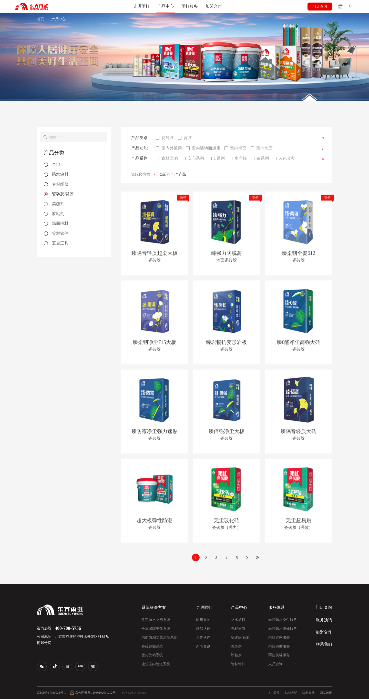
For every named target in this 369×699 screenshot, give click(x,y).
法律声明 (291, 693)
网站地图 (326, 693)
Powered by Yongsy (134, 692)
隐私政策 (308, 693)
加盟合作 (214, 6)
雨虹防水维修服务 (282, 629)
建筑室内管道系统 (155, 664)
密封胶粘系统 (152, 655)
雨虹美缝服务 (279, 655)
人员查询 (275, 664)
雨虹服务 (189, 6)
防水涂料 (238, 620)
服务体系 (276, 607)
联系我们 (324, 644)
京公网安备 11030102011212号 (93, 692)
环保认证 (203, 629)
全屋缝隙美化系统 (155, 629)
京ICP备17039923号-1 (51, 692)
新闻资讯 (203, 646)
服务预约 (324, 620)
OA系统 (274, 693)
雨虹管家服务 (279, 637)
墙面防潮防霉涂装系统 (159, 637)
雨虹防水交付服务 (282, 620)
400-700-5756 (68, 628)
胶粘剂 (236, 655)
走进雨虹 (141, 6)
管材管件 (238, 664)
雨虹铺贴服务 (279, 646)
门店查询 (320, 6)
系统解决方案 (153, 607)
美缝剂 (236, 646)
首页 (40, 19)
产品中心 (165, 6)
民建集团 (203, 620)
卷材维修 (238, 629)
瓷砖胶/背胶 (240, 637)
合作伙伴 (203, 637)
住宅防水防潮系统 (155, 620)
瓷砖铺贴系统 (152, 646)
